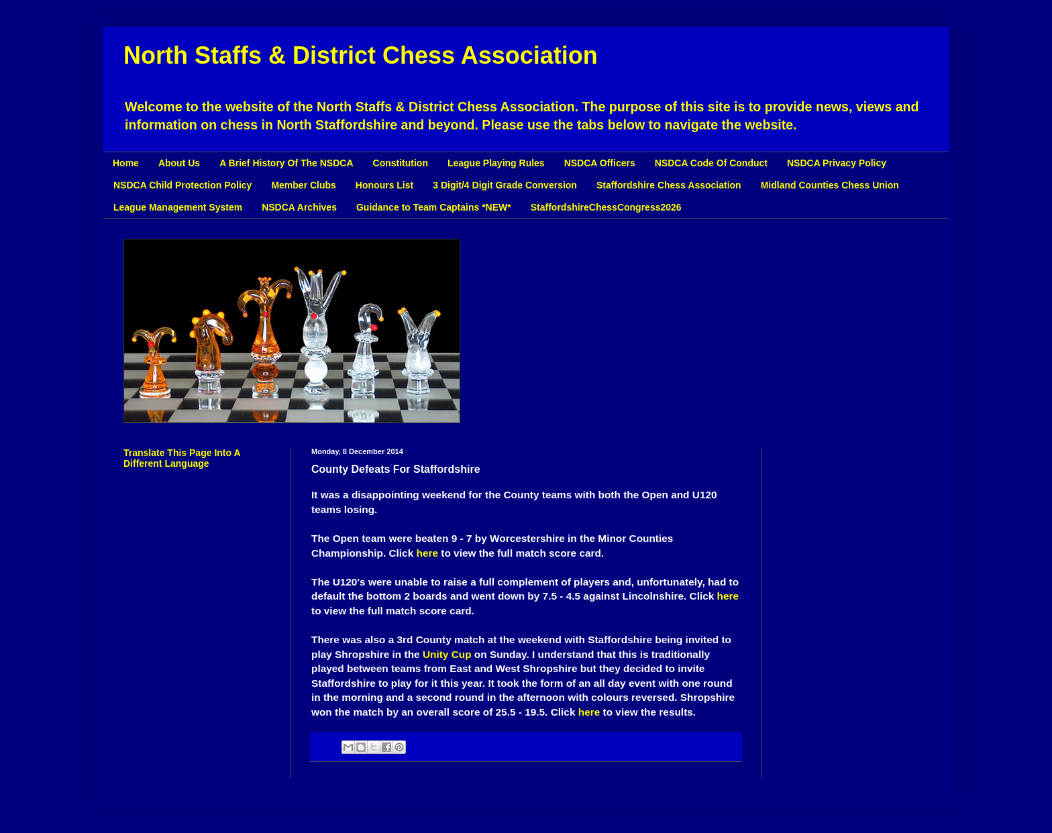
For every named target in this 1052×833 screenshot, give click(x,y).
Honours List (384, 185)
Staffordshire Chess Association (668, 185)
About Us (179, 163)
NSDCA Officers (599, 163)
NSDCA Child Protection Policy (182, 185)
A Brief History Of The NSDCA (286, 163)
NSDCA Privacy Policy (836, 163)
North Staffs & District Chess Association (360, 55)
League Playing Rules (496, 163)
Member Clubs (303, 185)
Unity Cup (447, 654)
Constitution (400, 163)
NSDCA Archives (299, 207)
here (428, 553)
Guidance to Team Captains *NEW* (433, 207)
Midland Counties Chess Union (830, 185)
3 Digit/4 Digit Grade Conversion (505, 185)
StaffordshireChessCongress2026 (606, 207)
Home (126, 163)
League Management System (177, 207)
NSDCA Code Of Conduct (711, 163)
